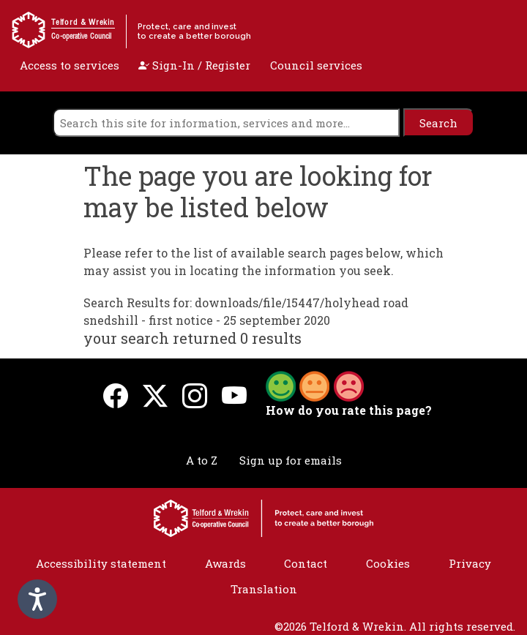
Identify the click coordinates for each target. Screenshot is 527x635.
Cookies (388, 563)
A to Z (201, 460)
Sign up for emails (290, 460)
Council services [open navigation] (316, 65)
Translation (264, 589)
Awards (225, 563)
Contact (305, 563)
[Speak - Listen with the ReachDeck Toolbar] (37, 599)
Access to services (69, 65)
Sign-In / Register (194, 65)
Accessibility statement (101, 563)
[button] (315, 384)
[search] (226, 122)
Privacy (470, 563)
